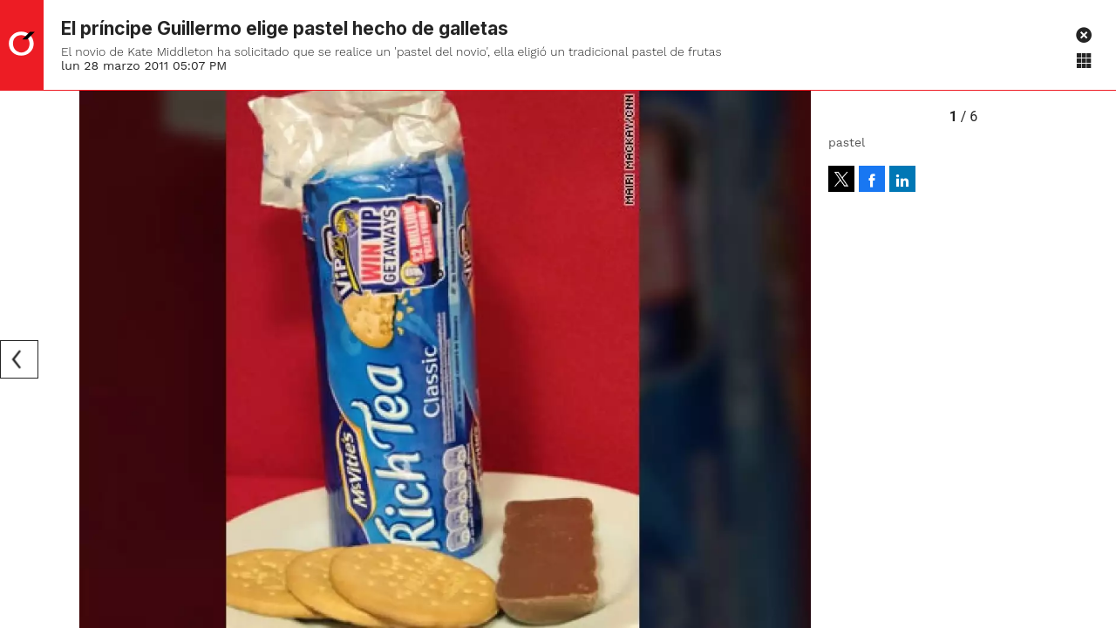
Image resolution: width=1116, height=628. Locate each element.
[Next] (791, 359)
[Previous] (19, 359)
